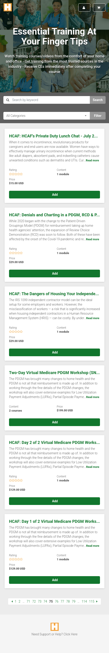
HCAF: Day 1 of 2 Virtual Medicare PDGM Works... (54, 521)
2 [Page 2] (19, 601)
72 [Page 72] (34, 601)
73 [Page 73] (40, 601)
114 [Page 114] (84, 601)
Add (54, 194)
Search (98, 100)
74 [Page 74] (45, 601)
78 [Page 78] (68, 601)
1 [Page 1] (15, 601)
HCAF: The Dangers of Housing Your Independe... (54, 293)
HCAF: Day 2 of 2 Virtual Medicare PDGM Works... (54, 442)
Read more (92, 160)
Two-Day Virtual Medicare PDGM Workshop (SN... (54, 372)
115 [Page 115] (91, 601)
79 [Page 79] (73, 601)
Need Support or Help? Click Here (55, 634)
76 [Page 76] (57, 601)
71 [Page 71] (28, 601)
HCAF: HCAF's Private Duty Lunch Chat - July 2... (53, 136)
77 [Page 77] (62, 601)
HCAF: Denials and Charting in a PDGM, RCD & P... (54, 214)
